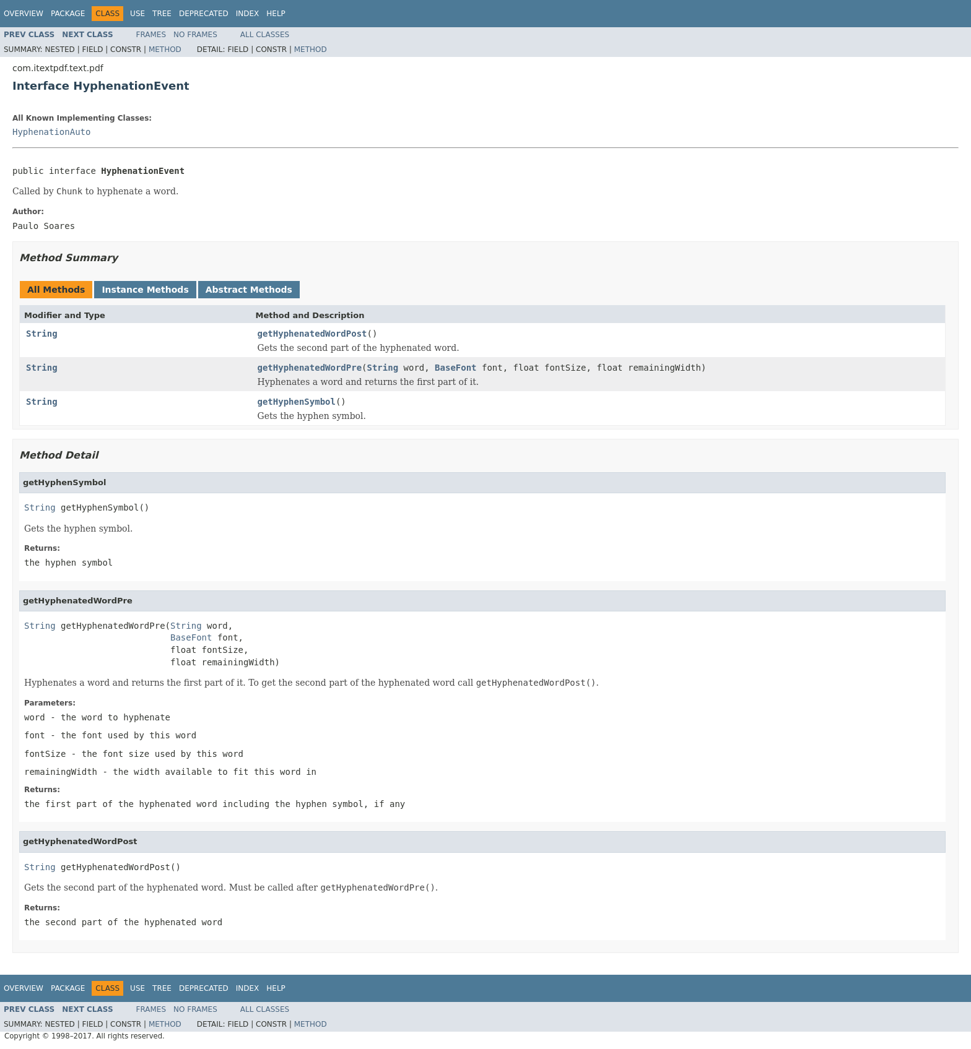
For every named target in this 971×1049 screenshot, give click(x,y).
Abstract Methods (249, 290)
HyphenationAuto (51, 132)
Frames (151, 34)
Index (247, 13)
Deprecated (204, 13)
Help (275, 13)
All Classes (264, 34)
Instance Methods (145, 290)
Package (68, 13)
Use (137, 13)
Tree (162, 13)
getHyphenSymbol (297, 402)
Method (165, 49)
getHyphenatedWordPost (312, 334)
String (42, 334)
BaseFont (455, 368)
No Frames (195, 34)
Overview (23, 13)
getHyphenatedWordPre (310, 368)
